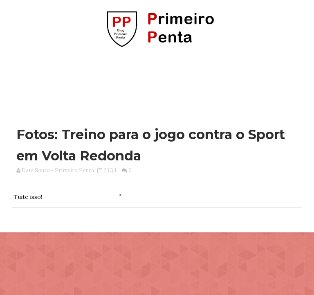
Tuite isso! (27, 196)
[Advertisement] (157, 83)
